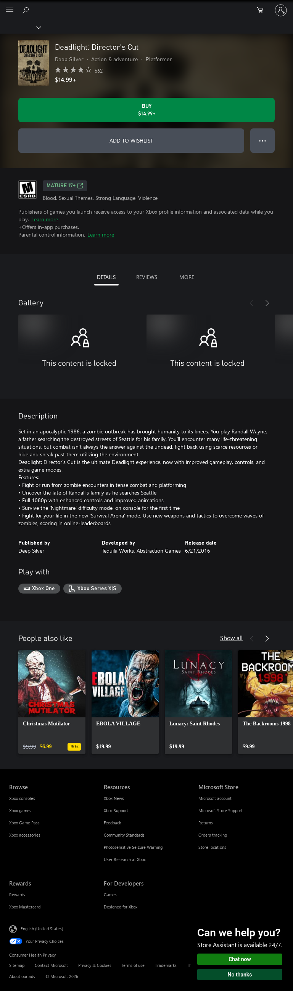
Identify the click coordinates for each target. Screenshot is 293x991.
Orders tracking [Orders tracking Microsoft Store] (212, 834)
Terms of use (133, 965)
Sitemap (16, 965)
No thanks (240, 975)
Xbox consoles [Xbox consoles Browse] (22, 798)
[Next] (267, 303)
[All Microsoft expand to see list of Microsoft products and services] (9, 10)
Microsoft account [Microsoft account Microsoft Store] (215, 798)
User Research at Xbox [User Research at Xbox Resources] (125, 859)
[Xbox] (20, 27)
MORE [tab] (186, 277)
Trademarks (166, 965)
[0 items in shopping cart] (262, 10)
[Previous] (251, 303)
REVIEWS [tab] (146, 277)
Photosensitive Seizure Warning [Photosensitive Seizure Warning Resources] (133, 847)
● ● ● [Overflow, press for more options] (262, 140)
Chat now (240, 959)
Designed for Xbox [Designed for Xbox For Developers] (120, 906)
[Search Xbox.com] (26, 10)
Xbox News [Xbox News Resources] (114, 798)
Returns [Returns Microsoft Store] (205, 822)
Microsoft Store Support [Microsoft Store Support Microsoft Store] (220, 810)
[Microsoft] (146, 5)
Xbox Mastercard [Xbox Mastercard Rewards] (24, 906)
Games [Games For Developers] (110, 894)
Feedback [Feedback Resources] (112, 822)
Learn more (44, 219)
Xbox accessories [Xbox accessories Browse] (24, 834)
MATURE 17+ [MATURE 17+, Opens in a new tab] (65, 186)
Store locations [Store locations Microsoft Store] (212, 847)
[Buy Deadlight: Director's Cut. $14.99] (146, 110)
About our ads (22, 976)
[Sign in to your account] (281, 10)
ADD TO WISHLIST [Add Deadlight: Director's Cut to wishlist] (131, 140)
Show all (231, 638)
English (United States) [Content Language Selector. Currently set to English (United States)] (42, 928)
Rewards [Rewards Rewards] (17, 894)
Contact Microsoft (51, 965)
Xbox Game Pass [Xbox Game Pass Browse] (24, 822)
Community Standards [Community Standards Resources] (124, 834)
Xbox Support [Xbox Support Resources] (116, 810)
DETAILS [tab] (106, 277)
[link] (51, 702)
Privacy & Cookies (94, 965)
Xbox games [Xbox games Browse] (20, 810)
